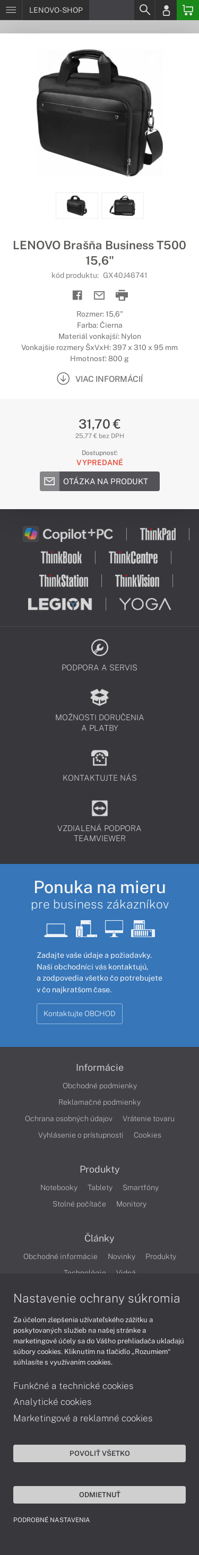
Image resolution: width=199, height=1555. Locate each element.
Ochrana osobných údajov (69, 1118)
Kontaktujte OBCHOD (80, 1013)
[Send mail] (99, 295)
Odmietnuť (99, 1494)
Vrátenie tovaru (149, 1118)
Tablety (100, 1187)
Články (99, 1238)
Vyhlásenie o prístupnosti (81, 1135)
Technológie (85, 1273)
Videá (126, 1273)
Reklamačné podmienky (99, 1102)
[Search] (144, 10)
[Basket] (188, 10)
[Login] (166, 10)
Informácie (100, 1067)
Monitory (131, 1204)
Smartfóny (141, 1187)
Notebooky (58, 1187)
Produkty (100, 1169)
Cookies (147, 1135)
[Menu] (11, 10)
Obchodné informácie (60, 1256)
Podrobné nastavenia (51, 1520)
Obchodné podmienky (100, 1085)
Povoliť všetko (100, 1453)
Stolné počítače (79, 1204)
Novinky (121, 1256)
